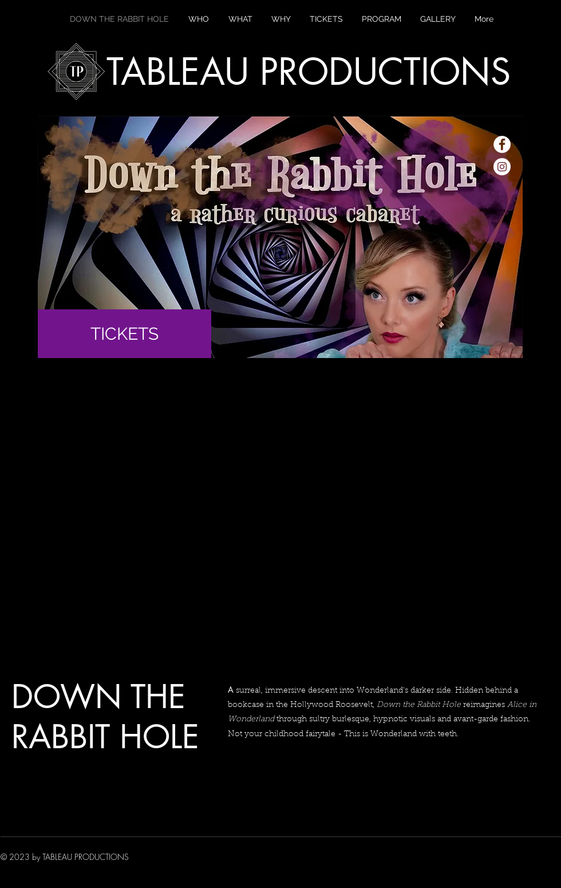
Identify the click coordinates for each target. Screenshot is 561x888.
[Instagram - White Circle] (502, 166)
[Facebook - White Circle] (502, 144)
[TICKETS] (124, 333)
